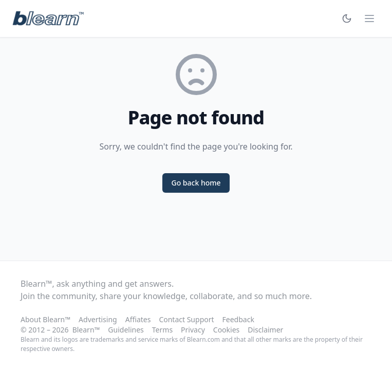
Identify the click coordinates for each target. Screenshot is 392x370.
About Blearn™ (45, 319)
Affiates (138, 319)
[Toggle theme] (347, 18)
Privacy (193, 330)
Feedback (238, 319)
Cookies (226, 330)
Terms (162, 330)
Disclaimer (265, 330)
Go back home (195, 183)
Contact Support (186, 319)
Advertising (98, 319)
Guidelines (125, 330)
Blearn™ (86, 330)
